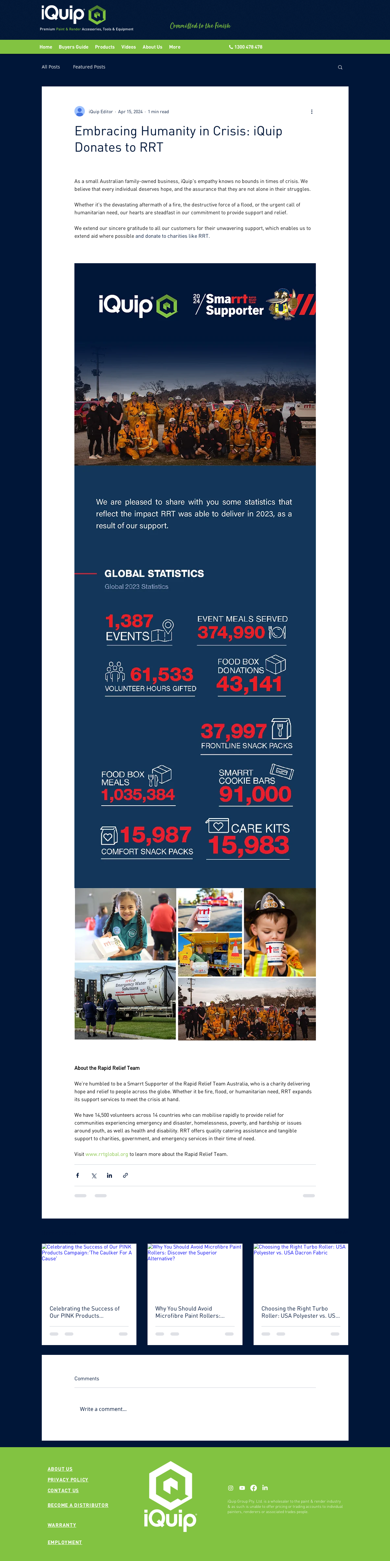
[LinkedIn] (265, 1488)
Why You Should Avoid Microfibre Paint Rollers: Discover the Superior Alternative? (187, 1312)
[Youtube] (242, 1488)
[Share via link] (125, 1175)
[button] (128, 46)
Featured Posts (89, 67)
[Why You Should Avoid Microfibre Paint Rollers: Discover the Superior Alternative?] (195, 1270)
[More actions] (312, 111)
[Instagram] (230, 1488)
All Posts (51, 67)
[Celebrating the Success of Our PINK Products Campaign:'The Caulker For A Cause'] (89, 1270)
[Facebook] (253, 1488)
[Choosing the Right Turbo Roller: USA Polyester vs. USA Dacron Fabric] (301, 1270)
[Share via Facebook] (77, 1175)
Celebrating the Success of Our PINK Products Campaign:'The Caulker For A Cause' (88, 1312)
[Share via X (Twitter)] (93, 1175)
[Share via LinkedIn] (109, 1175)
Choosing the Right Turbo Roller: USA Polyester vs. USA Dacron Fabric (300, 1312)
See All (342, 1232)
